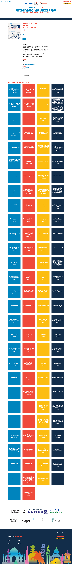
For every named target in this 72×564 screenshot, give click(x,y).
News (49, 18)
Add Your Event (67, 3)
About (45, 18)
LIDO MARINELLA (25, 67)
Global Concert (32, 18)
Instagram (3, 1)
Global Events (19, 18)
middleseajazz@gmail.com (30, 64)
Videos (19, 540)
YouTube (9, 1)
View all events (26, 75)
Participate (26, 18)
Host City (53, 18)
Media (37, 18)
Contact (19, 543)
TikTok (7, 1)
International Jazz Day (36, 10)
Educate (41, 18)
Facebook (2, 1)
